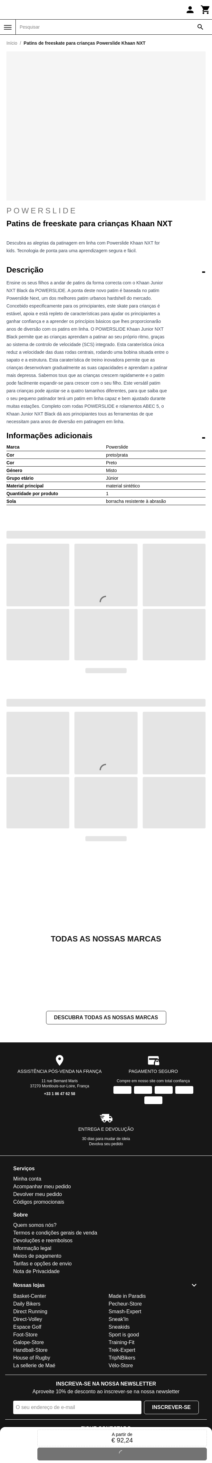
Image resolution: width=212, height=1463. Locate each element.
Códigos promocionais (38, 1202)
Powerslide (41, 210)
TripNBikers (122, 1357)
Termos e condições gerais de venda (55, 1233)
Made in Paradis (127, 1296)
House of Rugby (31, 1357)
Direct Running (30, 1311)
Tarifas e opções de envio (42, 1264)
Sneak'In (119, 1319)
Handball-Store (30, 1350)
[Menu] (7, 27)
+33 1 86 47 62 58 (59, 1094)
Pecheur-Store (125, 1304)
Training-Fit (121, 1342)
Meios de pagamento (37, 1256)
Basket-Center (29, 1296)
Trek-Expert (122, 1350)
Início (11, 43)
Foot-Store (25, 1334)
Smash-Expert (125, 1311)
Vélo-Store (121, 1365)
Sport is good (124, 1334)
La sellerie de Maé (34, 1365)
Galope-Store (28, 1342)
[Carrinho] (205, 9)
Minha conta (27, 1179)
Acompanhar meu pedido (42, 1187)
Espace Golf (27, 1327)
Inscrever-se (171, 1407)
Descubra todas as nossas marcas (106, 1018)
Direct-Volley (27, 1319)
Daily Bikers (26, 1304)
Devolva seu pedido (106, 1144)
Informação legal (32, 1248)
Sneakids (119, 1327)
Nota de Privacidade (36, 1271)
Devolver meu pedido (37, 1194)
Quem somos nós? (34, 1225)
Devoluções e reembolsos (42, 1241)
